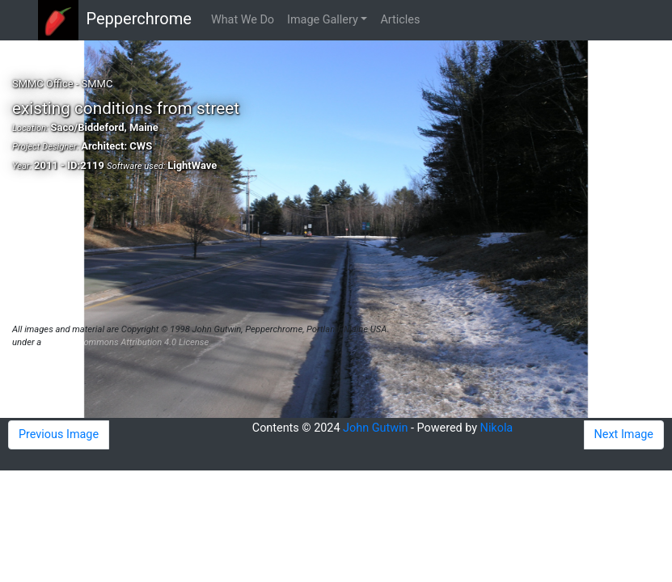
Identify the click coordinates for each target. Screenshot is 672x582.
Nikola (497, 428)
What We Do (242, 20)
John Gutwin (375, 428)
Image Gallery (322, 20)
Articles (400, 20)
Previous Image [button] (59, 434)
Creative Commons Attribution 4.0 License (126, 342)
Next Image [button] (623, 434)
